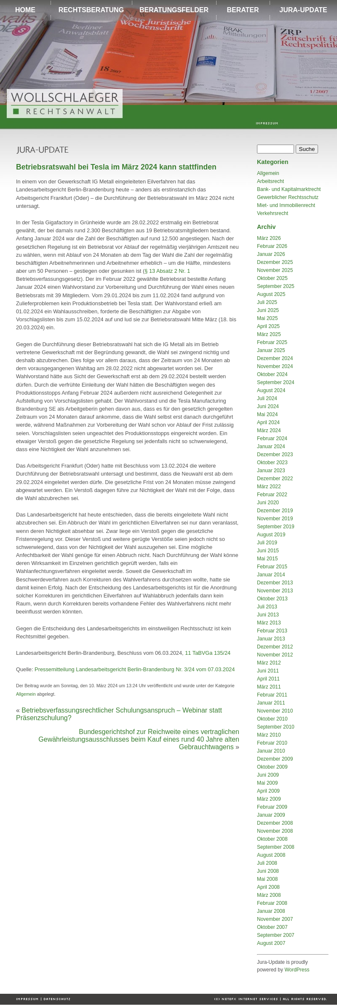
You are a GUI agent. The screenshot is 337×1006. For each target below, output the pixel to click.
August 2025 (271, 294)
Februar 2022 (272, 495)
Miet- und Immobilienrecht (286, 205)
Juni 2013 (268, 615)
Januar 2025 (271, 350)
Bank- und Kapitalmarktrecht (289, 189)
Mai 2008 (267, 879)
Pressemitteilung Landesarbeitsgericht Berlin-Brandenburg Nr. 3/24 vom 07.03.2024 (135, 669)
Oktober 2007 (272, 927)
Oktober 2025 (272, 278)
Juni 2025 (268, 310)
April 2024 (268, 422)
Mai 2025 (267, 318)
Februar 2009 (272, 807)
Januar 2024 (271, 446)
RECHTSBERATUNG (91, 9)
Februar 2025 (272, 342)
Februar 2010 (272, 743)
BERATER (243, 9)
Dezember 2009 (275, 759)
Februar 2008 (272, 903)
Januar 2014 (271, 575)
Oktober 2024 (272, 374)
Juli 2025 (267, 302)
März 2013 (269, 623)
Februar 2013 (272, 631)
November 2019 (275, 519)
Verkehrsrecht (272, 213)
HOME (25, 9)
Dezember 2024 (275, 358)
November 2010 (275, 711)
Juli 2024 (267, 398)
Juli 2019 (267, 543)
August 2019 (271, 535)
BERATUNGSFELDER (174, 9)
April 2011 (268, 679)
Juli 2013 (267, 607)
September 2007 (275, 935)
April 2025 (268, 326)
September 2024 (275, 382)
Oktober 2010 (272, 719)
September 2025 (275, 286)
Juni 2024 (268, 406)
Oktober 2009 (272, 767)
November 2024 (275, 366)
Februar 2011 (272, 695)
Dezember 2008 (275, 823)
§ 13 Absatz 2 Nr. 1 (167, 271)
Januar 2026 (271, 254)
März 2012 (269, 663)
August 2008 (271, 855)
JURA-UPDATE (303, 9)
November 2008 (275, 831)
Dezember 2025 (275, 262)
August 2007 (271, 943)
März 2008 (269, 895)
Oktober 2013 (272, 599)
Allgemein (26, 694)
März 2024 (269, 430)
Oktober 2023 (272, 462)
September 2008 (275, 847)
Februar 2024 (272, 438)
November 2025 (275, 270)
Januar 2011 (271, 703)
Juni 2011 (268, 671)
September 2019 (275, 527)
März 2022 (269, 487)
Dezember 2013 (275, 583)
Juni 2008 (268, 871)
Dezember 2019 (275, 511)
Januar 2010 (271, 751)
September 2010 (275, 727)
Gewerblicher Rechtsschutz (287, 197)
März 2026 (269, 238)
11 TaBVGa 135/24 (207, 653)
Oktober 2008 (272, 839)
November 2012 (275, 655)
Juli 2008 (267, 863)
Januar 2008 (271, 911)
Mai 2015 (267, 559)
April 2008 (268, 887)
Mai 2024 (267, 414)
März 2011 (269, 687)
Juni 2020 (268, 503)
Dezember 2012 (275, 647)
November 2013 (275, 591)
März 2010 (269, 735)
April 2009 (268, 791)
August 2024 (271, 390)
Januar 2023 (271, 470)
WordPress (296, 970)
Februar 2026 (272, 246)
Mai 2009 (267, 783)
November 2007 (275, 919)
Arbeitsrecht (270, 181)
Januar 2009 (271, 815)
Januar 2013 (271, 639)
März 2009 (269, 799)
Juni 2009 (268, 775)
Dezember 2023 (275, 454)
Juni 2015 (268, 551)
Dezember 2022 (275, 478)
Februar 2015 (272, 567)
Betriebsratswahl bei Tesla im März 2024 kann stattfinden (116, 167)
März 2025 (269, 334)
